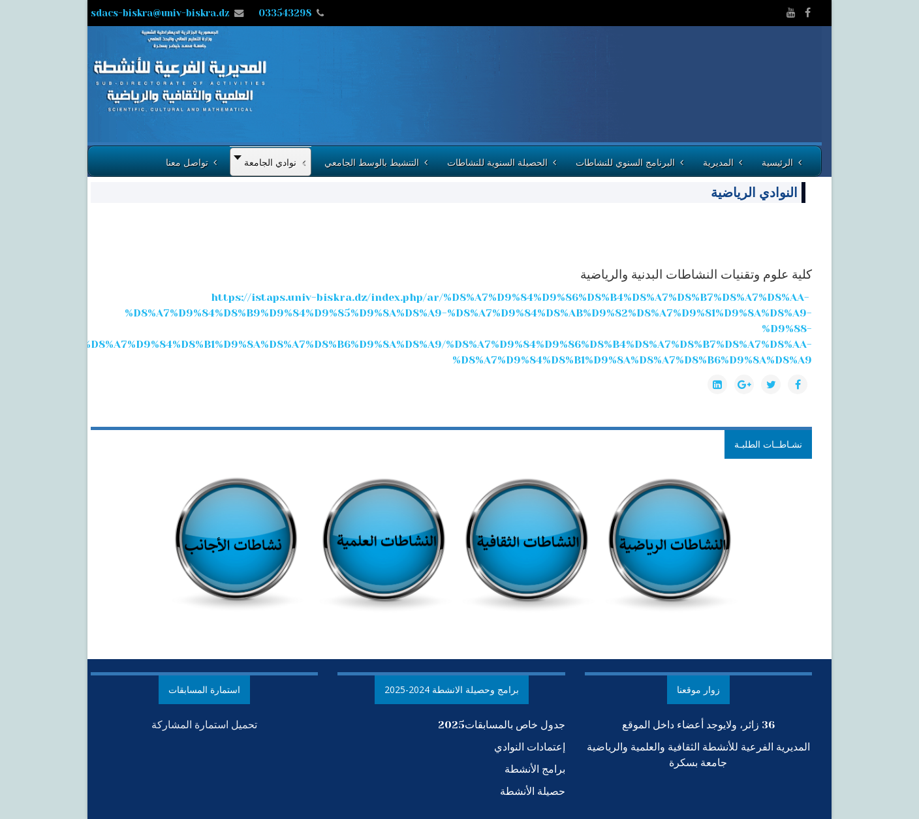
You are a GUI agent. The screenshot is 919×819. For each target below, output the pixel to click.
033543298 (285, 13)
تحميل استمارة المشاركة (204, 725)
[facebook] (808, 13)
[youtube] (791, 13)
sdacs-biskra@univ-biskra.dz (160, 13)
